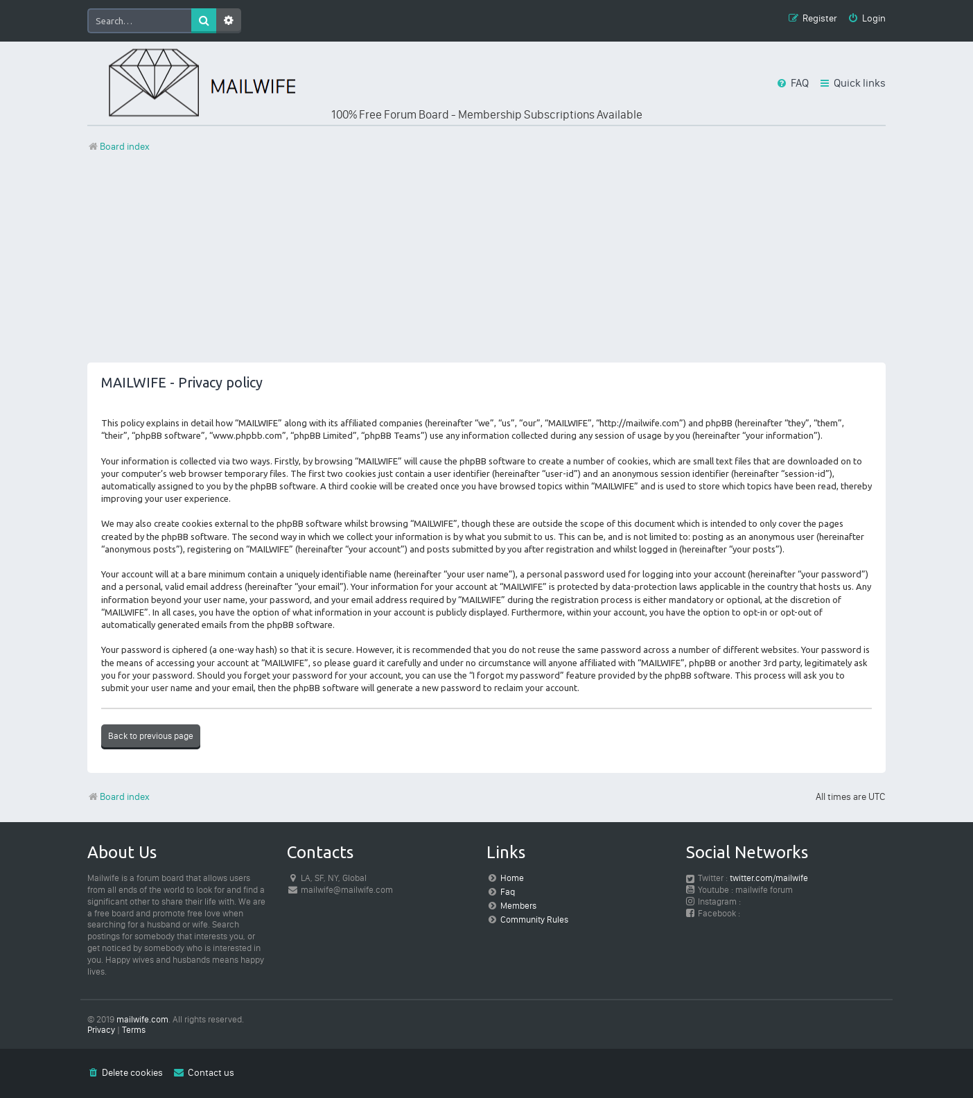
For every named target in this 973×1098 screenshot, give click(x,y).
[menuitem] (867, 19)
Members (518, 905)
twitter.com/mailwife (769, 878)
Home (512, 878)
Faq (507, 892)
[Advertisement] (486, 265)
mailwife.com (142, 1019)
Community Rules (534, 919)
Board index (118, 797)
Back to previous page (150, 736)
